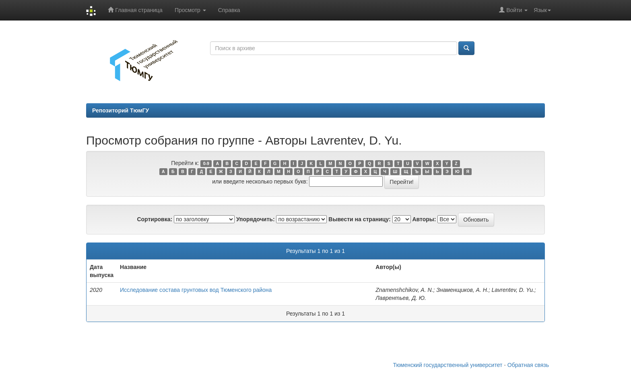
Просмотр (190, 10)
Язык (542, 10)
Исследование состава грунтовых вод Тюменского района (196, 290)
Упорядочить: (255, 219)
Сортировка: (154, 219)
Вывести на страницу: (359, 219)
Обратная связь (528, 365)
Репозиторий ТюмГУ (120, 110)
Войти (513, 9)
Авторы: (424, 219)
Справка (229, 10)
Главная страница (135, 9)
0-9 (206, 163)
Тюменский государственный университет (448, 365)
